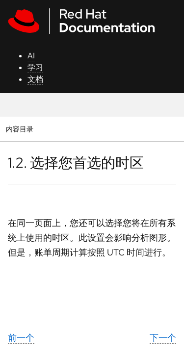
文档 (35, 79)
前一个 (21, 337)
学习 (35, 67)
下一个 (163, 337)
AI (31, 55)
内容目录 (19, 128)
